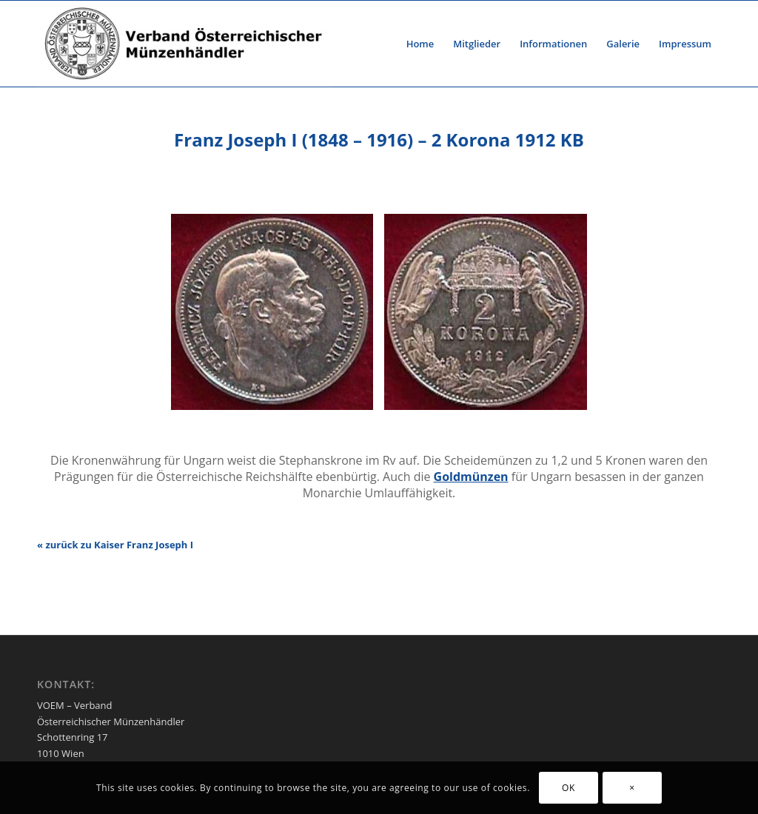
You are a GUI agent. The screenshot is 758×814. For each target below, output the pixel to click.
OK (568, 787)
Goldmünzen (471, 476)
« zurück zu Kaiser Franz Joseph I (115, 544)
